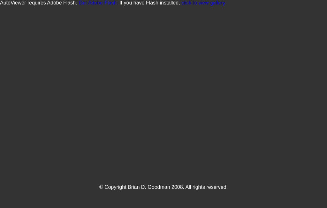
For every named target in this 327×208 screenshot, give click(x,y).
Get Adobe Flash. (98, 2)
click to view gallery (203, 2)
